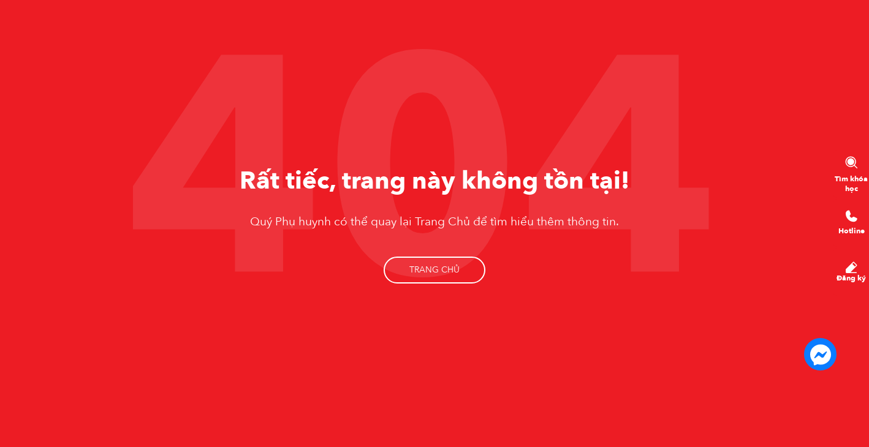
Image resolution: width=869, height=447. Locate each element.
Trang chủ (434, 270)
